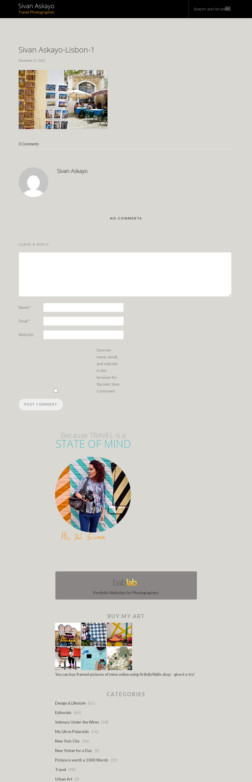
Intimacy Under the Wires (77, 722)
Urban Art (63, 779)
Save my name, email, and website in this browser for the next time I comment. (108, 370)
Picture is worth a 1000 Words (81, 760)
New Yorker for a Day (73, 750)
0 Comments (29, 144)
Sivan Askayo (72, 170)
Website (26, 334)
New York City (67, 741)
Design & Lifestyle (70, 703)
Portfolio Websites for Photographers (126, 585)
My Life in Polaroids (72, 731)
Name (25, 307)
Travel (60, 769)
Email (24, 321)
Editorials (63, 712)
